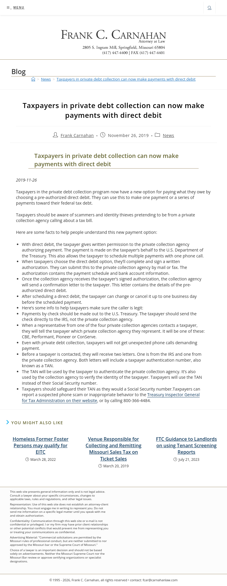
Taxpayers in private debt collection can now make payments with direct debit (125, 79)
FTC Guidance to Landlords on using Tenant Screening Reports (186, 446)
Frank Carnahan (77, 135)
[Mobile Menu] (15, 7)
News (168, 135)
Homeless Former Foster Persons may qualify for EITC (41, 446)
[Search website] (209, 8)
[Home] (33, 79)
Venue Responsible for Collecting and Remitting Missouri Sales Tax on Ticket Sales (114, 449)
